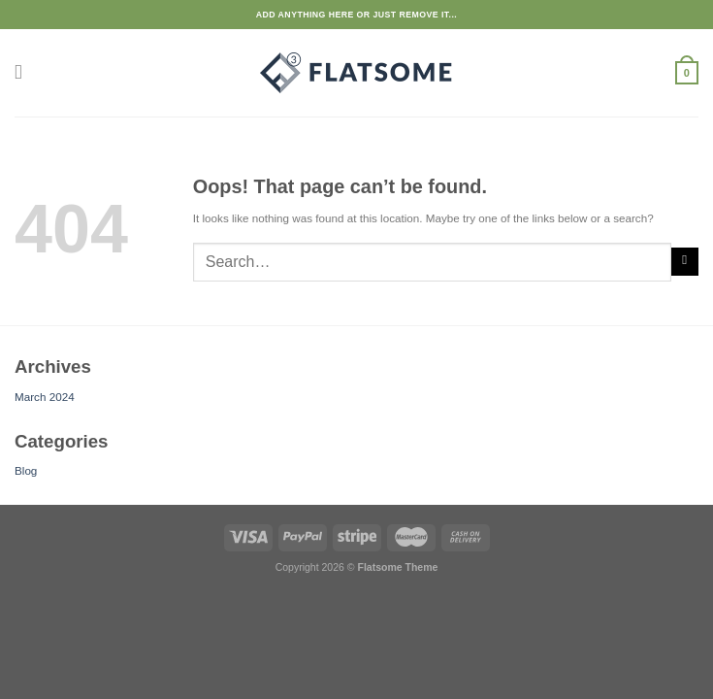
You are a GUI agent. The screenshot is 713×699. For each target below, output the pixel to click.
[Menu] (23, 72)
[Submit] (684, 262)
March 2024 (45, 396)
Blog (26, 470)
